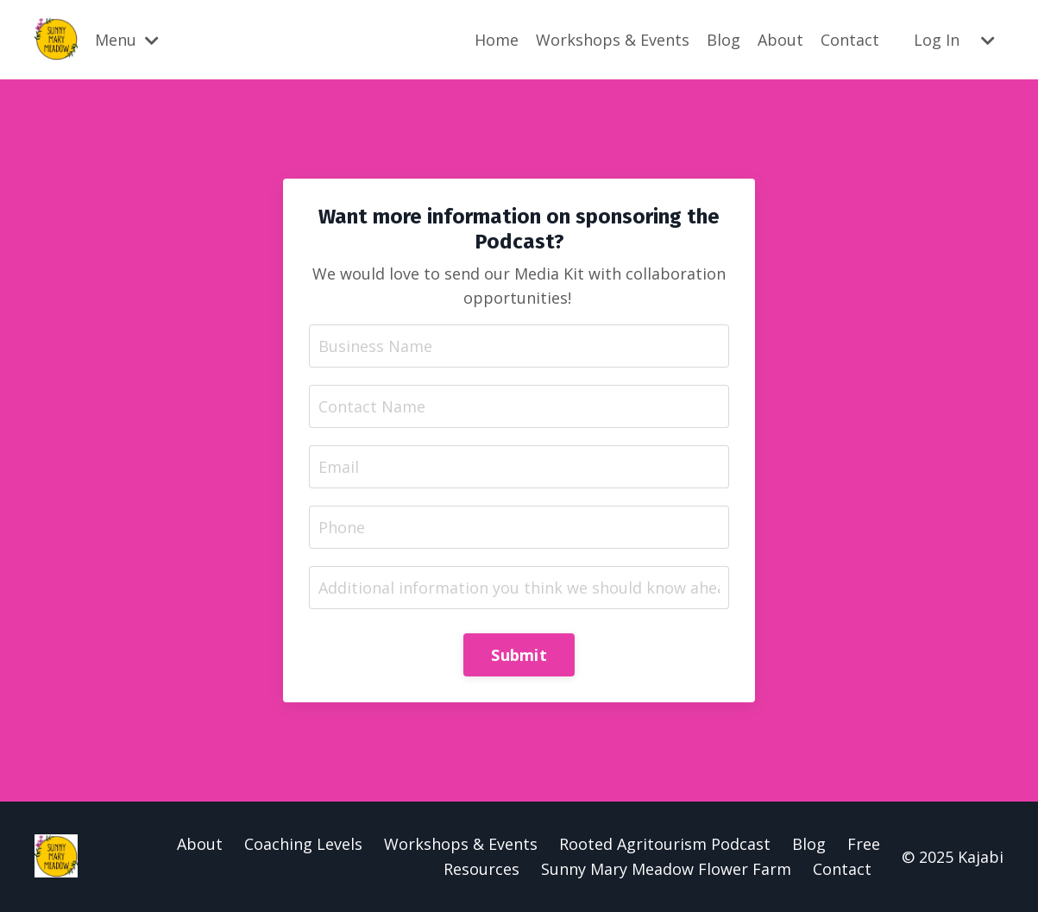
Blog (723, 39)
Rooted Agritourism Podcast (665, 843)
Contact (850, 39)
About (780, 39)
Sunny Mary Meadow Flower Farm (666, 869)
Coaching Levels (303, 843)
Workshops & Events (612, 39)
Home (497, 39)
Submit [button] (519, 655)
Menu (127, 39)
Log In (936, 39)
